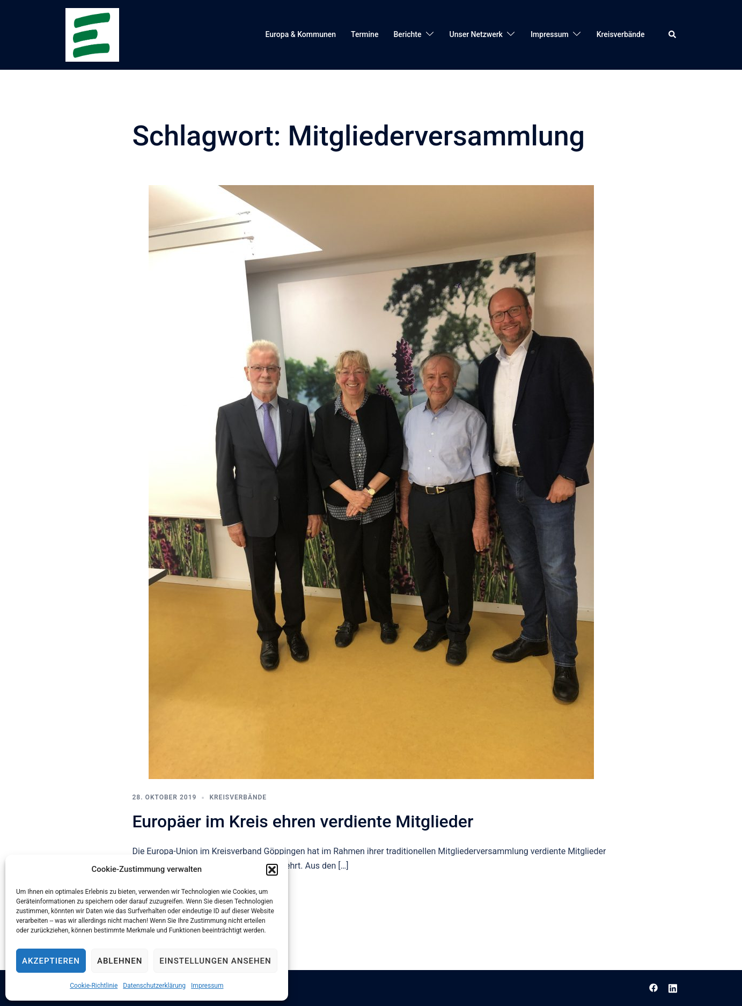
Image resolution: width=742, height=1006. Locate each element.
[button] (272, 869)
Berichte (407, 34)
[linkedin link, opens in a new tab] (672, 987)
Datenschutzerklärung (154, 985)
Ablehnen (119, 961)
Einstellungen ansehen (215, 961)
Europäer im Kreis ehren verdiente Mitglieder (303, 821)
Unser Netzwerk (476, 34)
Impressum (207, 985)
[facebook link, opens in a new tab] (653, 987)
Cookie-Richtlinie (93, 985)
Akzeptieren (51, 961)
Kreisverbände (621, 34)
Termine (364, 34)
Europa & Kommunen (301, 34)
